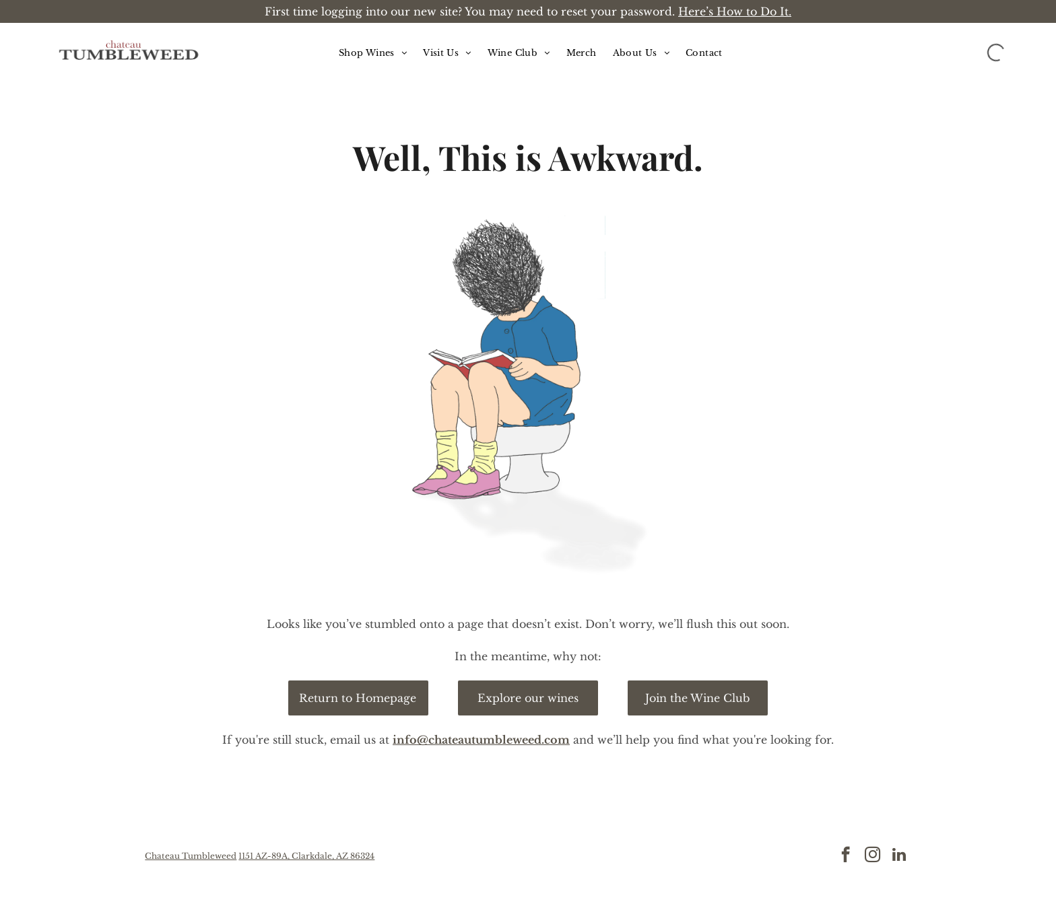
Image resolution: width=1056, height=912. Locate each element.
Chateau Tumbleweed (190, 856)
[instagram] (872, 856)
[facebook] (845, 856)
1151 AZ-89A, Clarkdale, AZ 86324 (306, 856)
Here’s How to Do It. (734, 11)
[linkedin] (899, 856)
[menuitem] (373, 52)
